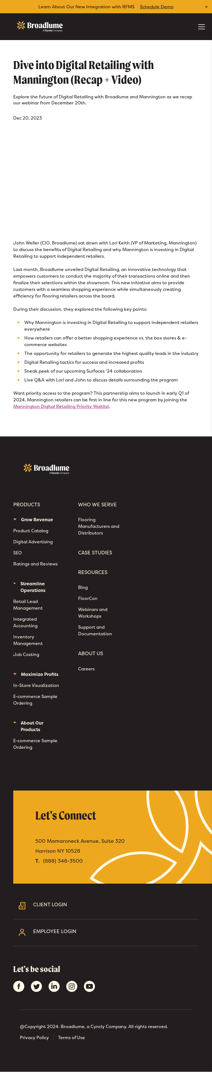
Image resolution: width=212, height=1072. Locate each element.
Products (26, 505)
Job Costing (26, 654)
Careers (86, 669)
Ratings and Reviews (35, 564)
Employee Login (113, 932)
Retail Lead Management (28, 604)
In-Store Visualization (36, 685)
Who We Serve (97, 505)
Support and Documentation (95, 630)
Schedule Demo (157, 7)
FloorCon (87, 598)
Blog (83, 587)
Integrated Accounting (25, 622)
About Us (90, 653)
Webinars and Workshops (92, 612)
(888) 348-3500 (63, 860)
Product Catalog (30, 531)
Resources (92, 572)
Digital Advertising (33, 542)
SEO (17, 553)
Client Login (113, 905)
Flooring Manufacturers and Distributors (98, 526)
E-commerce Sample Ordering (35, 699)
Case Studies (95, 553)
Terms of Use (71, 1037)
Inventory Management (28, 640)
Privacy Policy (34, 1037)
